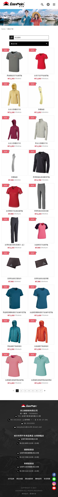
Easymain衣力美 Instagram (54, 484)
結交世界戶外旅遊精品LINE (54, 479)
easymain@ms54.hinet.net (29, 427)
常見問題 (47, 478)
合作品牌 (11, 478)
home (3, 29)
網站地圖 (19, 478)
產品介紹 (14, 44)
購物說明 (38, 478)
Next (44, 390)
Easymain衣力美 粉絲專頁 (54, 475)
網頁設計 (25, 494)
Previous (13, 390)
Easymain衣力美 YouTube (54, 488)
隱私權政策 (29, 478)
